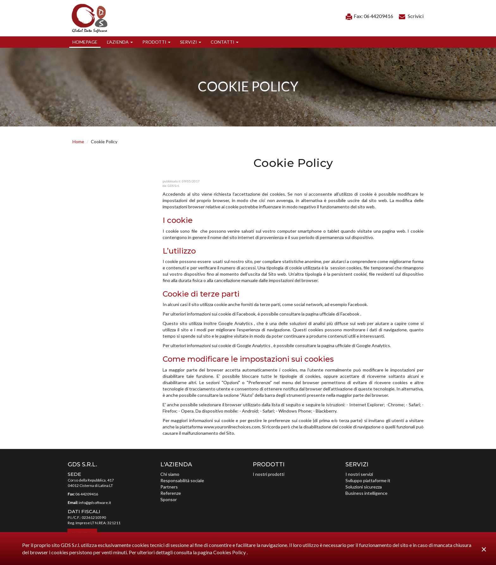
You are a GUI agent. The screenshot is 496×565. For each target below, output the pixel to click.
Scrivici (411, 16)
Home (78, 141)
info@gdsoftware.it (95, 502)
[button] (120, 42)
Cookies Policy (230, 552)
